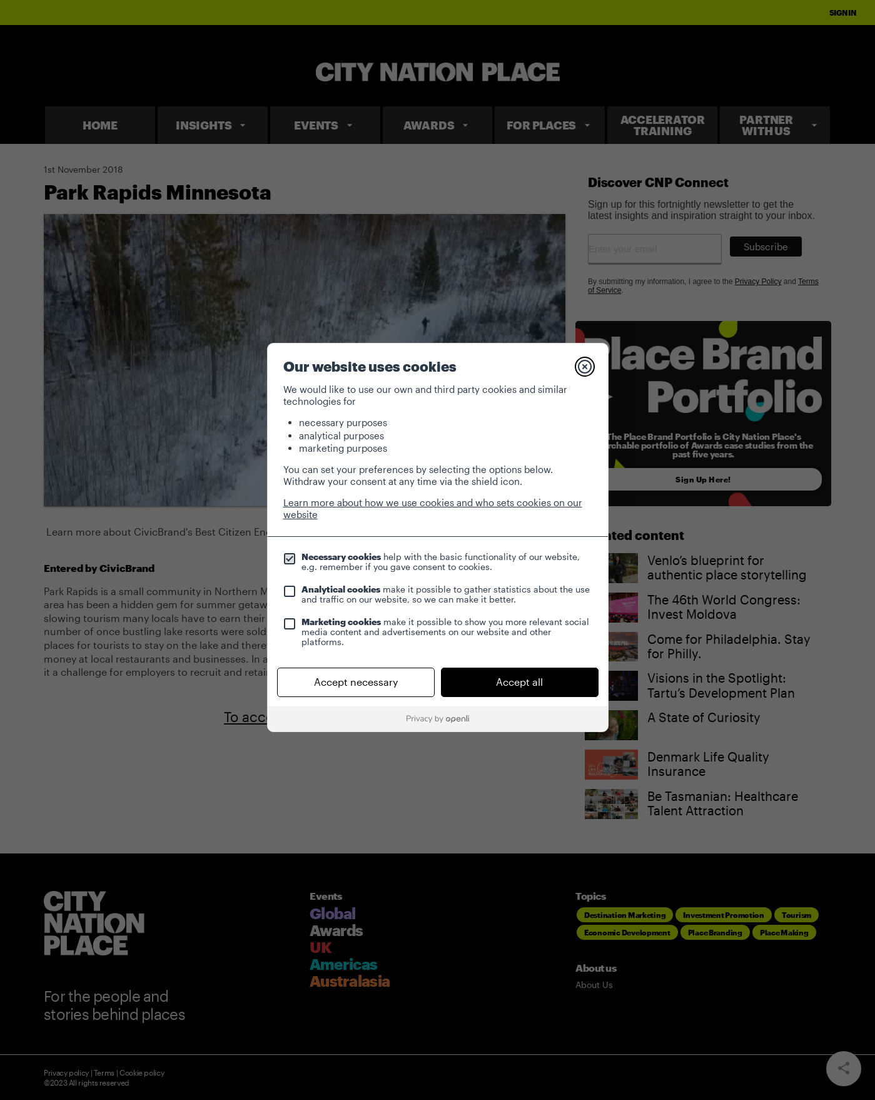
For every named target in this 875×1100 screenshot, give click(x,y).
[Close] (584, 366)
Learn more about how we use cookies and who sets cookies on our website (432, 508)
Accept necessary (356, 682)
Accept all (519, 682)
